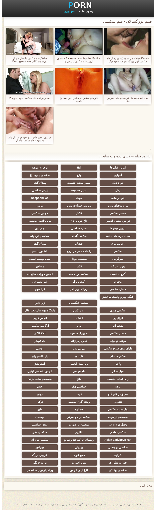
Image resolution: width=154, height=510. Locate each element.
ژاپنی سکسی (38, 190)
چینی (38, 394)
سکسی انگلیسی (77, 302)
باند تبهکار (37, 340)
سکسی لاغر (38, 432)
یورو (77, 325)
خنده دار (116, 401)
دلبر (38, 409)
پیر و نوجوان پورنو (116, 205)
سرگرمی (116, 258)
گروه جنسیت (116, 274)
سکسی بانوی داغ (38, 175)
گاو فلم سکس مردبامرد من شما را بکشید (77, 99)
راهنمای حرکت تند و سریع (77, 439)
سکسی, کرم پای (38, 236)
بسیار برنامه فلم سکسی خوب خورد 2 (28, 97)
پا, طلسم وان (38, 356)
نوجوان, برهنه (38, 167)
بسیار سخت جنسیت (77, 182)
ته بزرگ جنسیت (77, 333)
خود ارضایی (116, 198)
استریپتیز (38, 363)
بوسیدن (38, 417)
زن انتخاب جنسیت (116, 378)
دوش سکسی (38, 424)
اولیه (17, 504)
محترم (116, 281)
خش (38, 386)
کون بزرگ (77, 281)
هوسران (116, 325)
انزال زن (116, 318)
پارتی (116, 363)
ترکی (38, 401)
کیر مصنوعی (38, 281)
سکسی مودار (77, 258)
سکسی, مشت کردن (38, 378)
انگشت (77, 318)
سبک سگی (116, 371)
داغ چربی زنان (77, 220)
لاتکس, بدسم (38, 251)
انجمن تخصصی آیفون (38, 371)
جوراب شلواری (116, 462)
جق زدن (38, 228)
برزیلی (77, 447)
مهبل (77, 198)
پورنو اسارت (77, 462)
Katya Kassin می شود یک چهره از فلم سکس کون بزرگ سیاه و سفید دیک (126, 60)
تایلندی (77, 356)
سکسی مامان (116, 432)
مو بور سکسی (38, 213)
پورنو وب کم (116, 266)
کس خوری (77, 455)
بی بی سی (77, 348)
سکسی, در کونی (116, 417)
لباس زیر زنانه (77, 340)
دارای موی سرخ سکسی (116, 348)
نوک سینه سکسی (116, 409)
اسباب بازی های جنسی (116, 236)
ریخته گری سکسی (77, 401)
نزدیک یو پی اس (77, 289)
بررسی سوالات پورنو (77, 205)
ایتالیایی (77, 432)
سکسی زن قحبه (77, 274)
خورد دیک (116, 182)
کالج (77, 378)
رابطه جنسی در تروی (77, 251)
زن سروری (116, 243)
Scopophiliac (38, 198)
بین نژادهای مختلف (38, 220)
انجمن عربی (38, 318)
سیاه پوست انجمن (38, 258)
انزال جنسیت (77, 190)
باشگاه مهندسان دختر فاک (38, 310)
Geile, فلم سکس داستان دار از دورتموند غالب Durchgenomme (28, 60)
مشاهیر (38, 266)
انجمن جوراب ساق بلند (38, 274)
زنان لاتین (77, 310)
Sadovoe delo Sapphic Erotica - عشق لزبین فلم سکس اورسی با (77, 60)
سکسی (116, 251)
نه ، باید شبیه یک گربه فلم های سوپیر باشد (126, 99)
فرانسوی (38, 289)
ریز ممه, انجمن (77, 363)
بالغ (77, 175)
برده (116, 386)
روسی (38, 348)
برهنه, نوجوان (116, 340)
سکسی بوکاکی (116, 470)
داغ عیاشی (77, 371)
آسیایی (116, 175)
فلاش (77, 213)
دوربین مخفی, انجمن (116, 220)
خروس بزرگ (38, 455)
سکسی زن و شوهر (77, 417)
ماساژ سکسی (116, 333)
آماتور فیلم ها (116, 167)
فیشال (77, 243)
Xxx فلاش (38, 333)
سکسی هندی (116, 310)
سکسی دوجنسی (116, 447)
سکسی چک (77, 386)
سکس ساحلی (116, 356)
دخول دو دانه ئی (116, 424)
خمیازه (77, 409)
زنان (116, 190)
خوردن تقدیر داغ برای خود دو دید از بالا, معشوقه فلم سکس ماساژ (28, 139)
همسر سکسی (116, 213)
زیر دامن (38, 302)
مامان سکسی (116, 289)
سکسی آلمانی (77, 236)
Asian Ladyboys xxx (116, 439)
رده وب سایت (84, 11)
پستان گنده (38, 182)
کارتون (116, 455)
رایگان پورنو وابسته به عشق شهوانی (116, 297)
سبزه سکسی (77, 228)
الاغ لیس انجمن (77, 470)
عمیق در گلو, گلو (116, 394)
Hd (77, 167)
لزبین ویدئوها (116, 228)
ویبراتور (38, 447)
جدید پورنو (68, 11)
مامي (38, 205)
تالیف (77, 394)
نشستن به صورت (77, 424)
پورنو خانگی (38, 462)
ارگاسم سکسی (38, 325)
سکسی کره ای (38, 439)
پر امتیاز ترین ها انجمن (38, 470)
